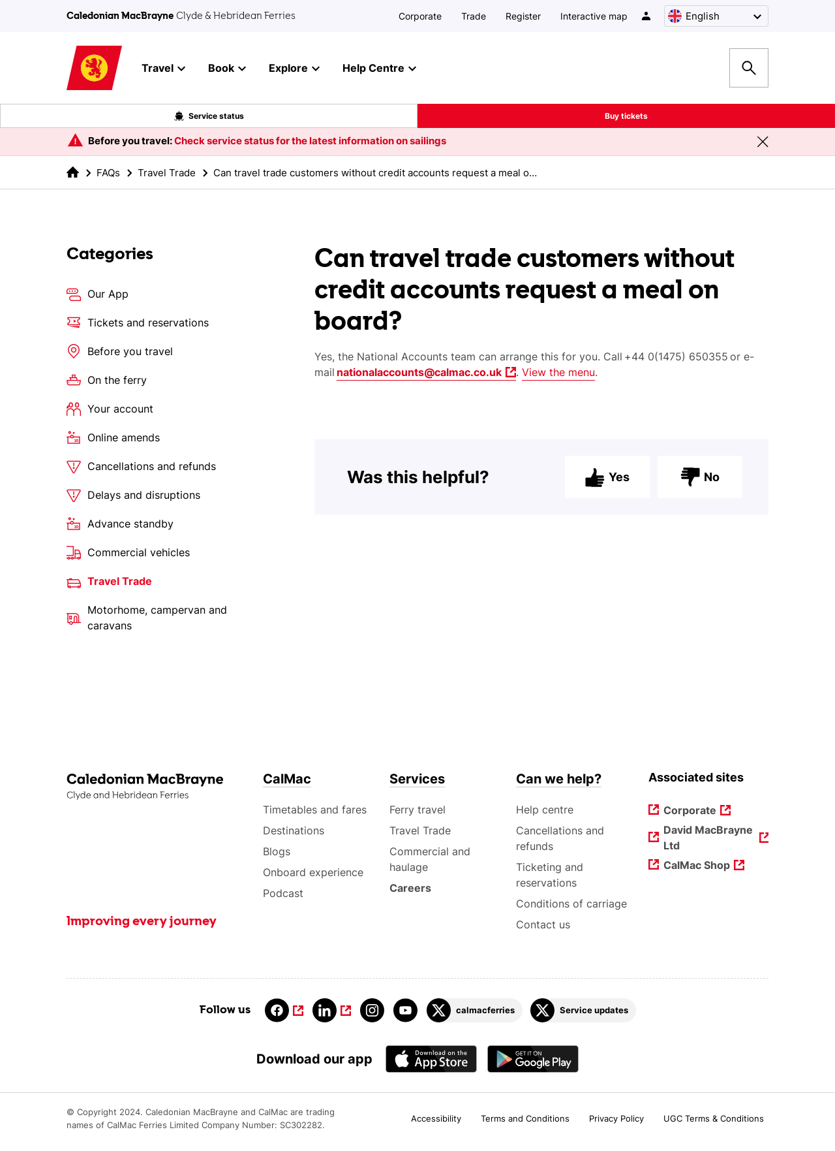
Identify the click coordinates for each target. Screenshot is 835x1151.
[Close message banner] (762, 142)
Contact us (543, 924)
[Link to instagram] (372, 1010)
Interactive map (594, 16)
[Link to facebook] (284, 1010)
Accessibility (436, 1118)
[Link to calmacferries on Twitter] (475, 1010)
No (700, 484)
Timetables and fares (315, 809)
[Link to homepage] (94, 68)
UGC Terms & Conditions (713, 1118)
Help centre (544, 809)
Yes (607, 484)
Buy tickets (626, 116)
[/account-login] (646, 16)
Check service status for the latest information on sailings (310, 140)
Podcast (283, 893)
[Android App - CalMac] (533, 1058)
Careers (410, 887)
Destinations (293, 830)
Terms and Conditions (525, 1118)
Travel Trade (167, 172)
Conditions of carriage (571, 903)
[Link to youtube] (405, 1010)
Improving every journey (142, 922)
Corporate (420, 16)
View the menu (558, 372)
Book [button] (227, 68)
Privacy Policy (616, 1118)
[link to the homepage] (73, 172)
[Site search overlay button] (748, 67)
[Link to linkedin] (331, 1010)
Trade (473, 16)
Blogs (276, 851)
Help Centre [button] (379, 68)
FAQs (108, 172)
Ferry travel (417, 809)
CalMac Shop (697, 866)
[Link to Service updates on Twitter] (583, 1010)
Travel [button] (163, 68)
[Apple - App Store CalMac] (431, 1058)
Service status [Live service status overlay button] (209, 116)
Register (523, 16)
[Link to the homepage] (158, 787)
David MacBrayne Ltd (708, 837)
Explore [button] (294, 68)
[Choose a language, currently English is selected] (716, 16)
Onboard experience (313, 872)
